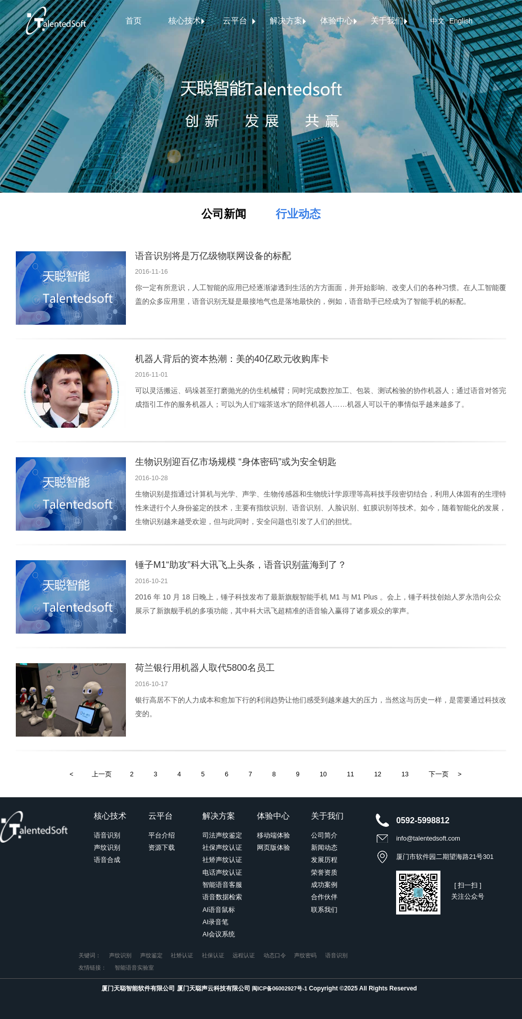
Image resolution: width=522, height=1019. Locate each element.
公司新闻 (223, 213)
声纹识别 (107, 847)
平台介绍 (161, 835)
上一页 (102, 774)
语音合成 (107, 860)
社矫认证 (182, 955)
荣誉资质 (324, 872)
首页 (133, 20)
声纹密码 (305, 955)
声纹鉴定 (151, 955)
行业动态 (298, 213)
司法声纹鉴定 (222, 835)
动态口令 (275, 955)
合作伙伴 (324, 897)
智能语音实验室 (134, 967)
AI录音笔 (215, 922)
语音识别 (107, 835)
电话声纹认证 (222, 872)
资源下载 (161, 847)
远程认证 (243, 955)
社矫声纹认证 (222, 860)
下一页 (439, 774)
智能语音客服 (222, 885)
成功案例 (324, 885)
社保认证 (213, 955)
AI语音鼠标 (218, 909)
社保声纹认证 (222, 847)
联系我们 (324, 909)
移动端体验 (273, 835)
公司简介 (324, 835)
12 (377, 774)
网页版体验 (273, 847)
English (461, 21)
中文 (437, 21)
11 (350, 774)
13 (405, 774)
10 (323, 774)
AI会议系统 (218, 934)
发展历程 (324, 860)
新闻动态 (324, 847)
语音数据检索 (222, 897)
